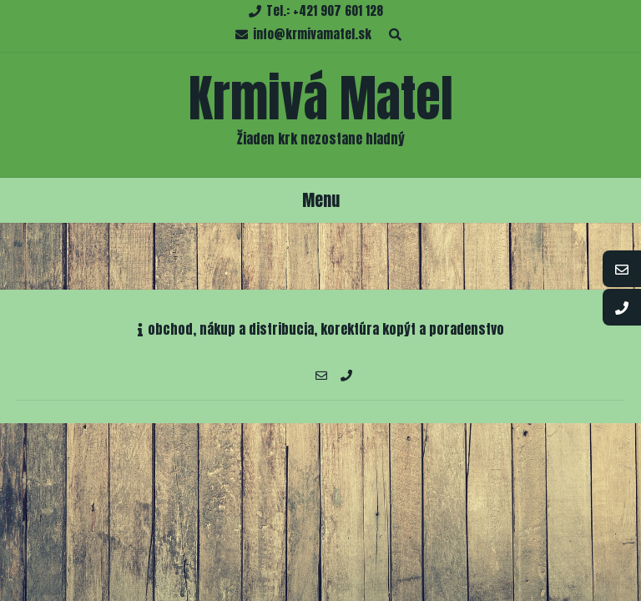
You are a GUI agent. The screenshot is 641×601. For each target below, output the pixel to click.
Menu (321, 200)
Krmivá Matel (321, 98)
